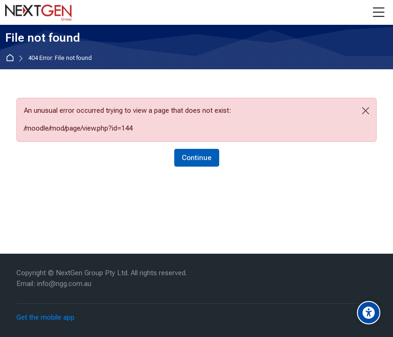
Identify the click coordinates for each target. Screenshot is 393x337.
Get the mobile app (45, 317)
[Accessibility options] (368, 312)
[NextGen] (38, 13)
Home (11, 58)
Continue (197, 158)
